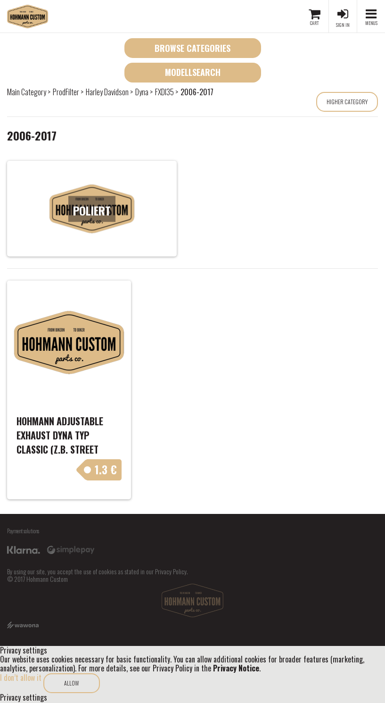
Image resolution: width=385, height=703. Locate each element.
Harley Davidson (107, 92)
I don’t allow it (20, 677)
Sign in (343, 24)
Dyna (141, 92)
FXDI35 (164, 92)
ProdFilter (66, 92)
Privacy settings (23, 697)
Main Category (26, 92)
